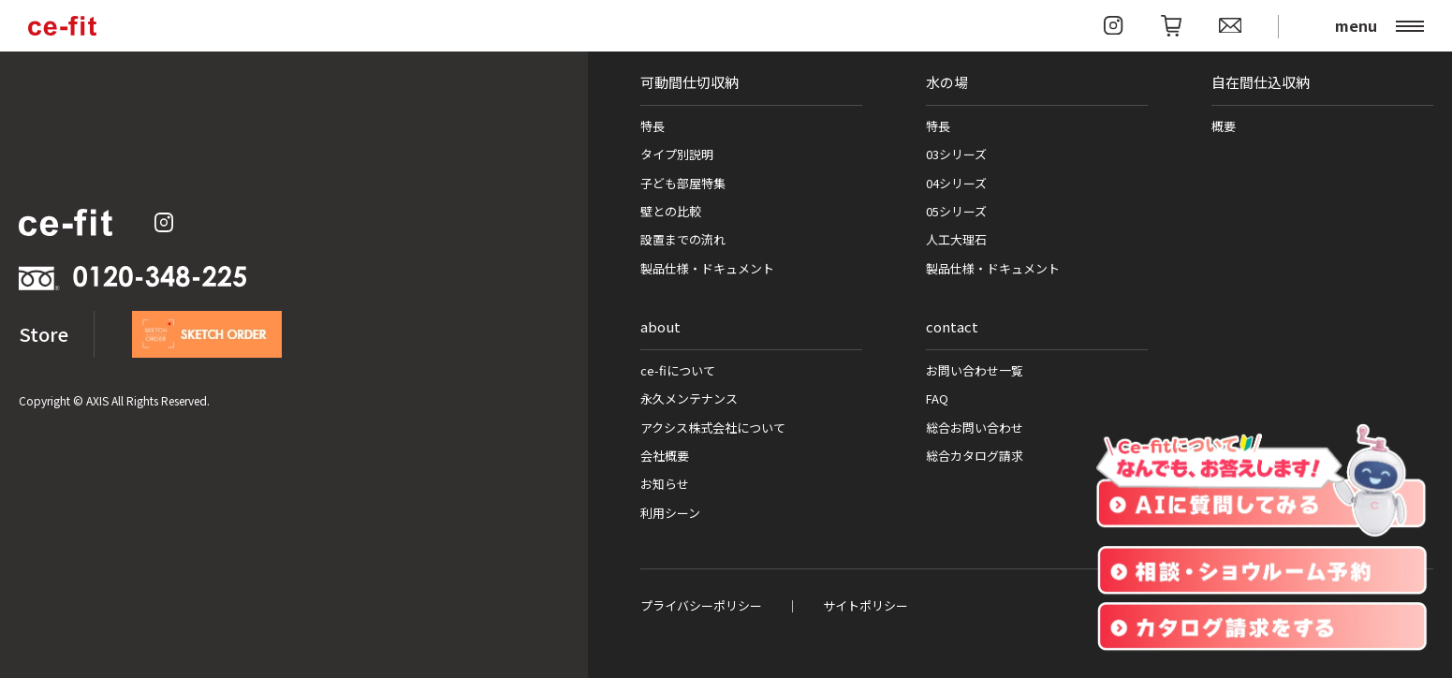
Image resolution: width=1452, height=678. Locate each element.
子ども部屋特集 (683, 183)
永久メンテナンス (689, 398)
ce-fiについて (677, 370)
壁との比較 (670, 211)
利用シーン (670, 513)
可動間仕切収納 (689, 82)
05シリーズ (956, 211)
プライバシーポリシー (701, 605)
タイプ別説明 (676, 154)
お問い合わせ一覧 (974, 370)
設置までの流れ (683, 239)
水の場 (947, 82)
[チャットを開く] (1261, 481)
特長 (652, 126)
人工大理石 (956, 239)
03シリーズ (956, 154)
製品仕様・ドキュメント (707, 268)
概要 (1223, 126)
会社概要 (664, 455)
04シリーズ (956, 183)
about (660, 326)
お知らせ (664, 484)
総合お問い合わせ (974, 427)
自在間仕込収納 (1260, 82)
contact (952, 326)
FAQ (937, 398)
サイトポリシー (865, 605)
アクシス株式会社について (712, 427)
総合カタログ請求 (974, 455)
